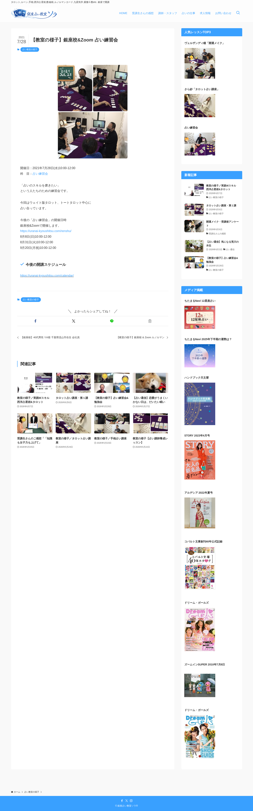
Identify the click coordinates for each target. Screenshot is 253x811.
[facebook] (122, 801)
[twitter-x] (126, 801)
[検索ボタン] (238, 13)
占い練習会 (40, 173)
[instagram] (131, 801)
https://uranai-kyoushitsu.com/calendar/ (47, 275)
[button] (35, 321)
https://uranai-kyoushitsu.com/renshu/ (45, 231)
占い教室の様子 (29, 49)
